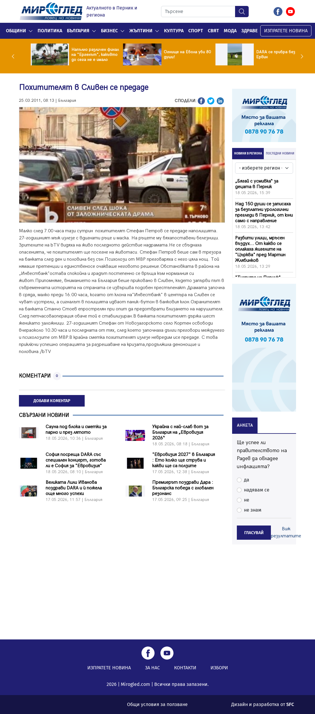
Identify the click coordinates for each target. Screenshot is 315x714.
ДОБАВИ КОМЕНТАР (51, 400)
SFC (290, 704)
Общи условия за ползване (157, 704)
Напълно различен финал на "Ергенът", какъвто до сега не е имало (176, 54)
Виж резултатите (286, 532)
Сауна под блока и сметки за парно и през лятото (76, 429)
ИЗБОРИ (219, 668)
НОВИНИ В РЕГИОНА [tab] (248, 153)
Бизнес (109, 30)
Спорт (195, 30)
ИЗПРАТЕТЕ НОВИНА (286, 30)
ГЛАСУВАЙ (253, 532)
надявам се (256, 490)
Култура (174, 30)
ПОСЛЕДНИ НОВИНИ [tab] (280, 153)
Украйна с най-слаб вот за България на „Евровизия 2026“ (180, 432)
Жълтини (140, 30)
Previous (14, 56)
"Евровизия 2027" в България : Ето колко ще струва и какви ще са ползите (183, 460)
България (78, 30)
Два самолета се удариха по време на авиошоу (80, 54)
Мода (230, 30)
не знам (252, 510)
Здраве (249, 30)
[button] (30, 30)
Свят (213, 30)
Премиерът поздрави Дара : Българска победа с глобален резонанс (182, 488)
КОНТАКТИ (185, 668)
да (246, 480)
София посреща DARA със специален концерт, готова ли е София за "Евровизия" (76, 460)
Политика (50, 30)
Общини (16, 30)
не (246, 500)
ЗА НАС (152, 668)
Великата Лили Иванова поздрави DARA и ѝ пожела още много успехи (74, 488)
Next (300, 56)
